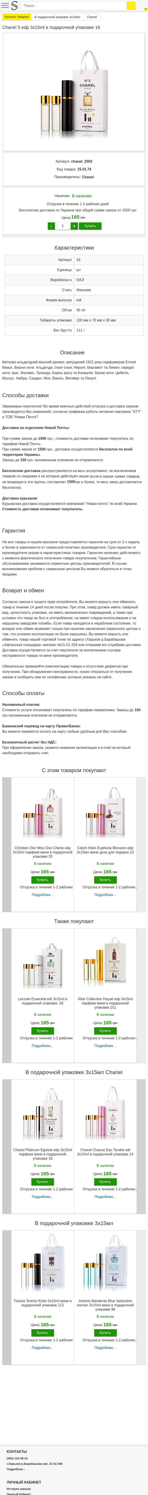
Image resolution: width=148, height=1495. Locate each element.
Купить (90, 226)
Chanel (88, 177)
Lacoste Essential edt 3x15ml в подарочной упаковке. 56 (42, 1001)
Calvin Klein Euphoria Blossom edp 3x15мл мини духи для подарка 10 (105, 850)
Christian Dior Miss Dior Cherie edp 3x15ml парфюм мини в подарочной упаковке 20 (42, 852)
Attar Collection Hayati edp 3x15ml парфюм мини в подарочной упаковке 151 (105, 1003)
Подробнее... (42, 895)
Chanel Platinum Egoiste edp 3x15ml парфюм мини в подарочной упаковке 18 (42, 1154)
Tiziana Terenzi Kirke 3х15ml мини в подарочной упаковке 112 (43, 1303)
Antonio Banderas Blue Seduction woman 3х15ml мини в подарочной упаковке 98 (105, 1305)
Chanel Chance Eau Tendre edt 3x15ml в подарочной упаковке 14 (105, 1152)
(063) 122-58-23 (17, 1458)
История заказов (19, 1489)
